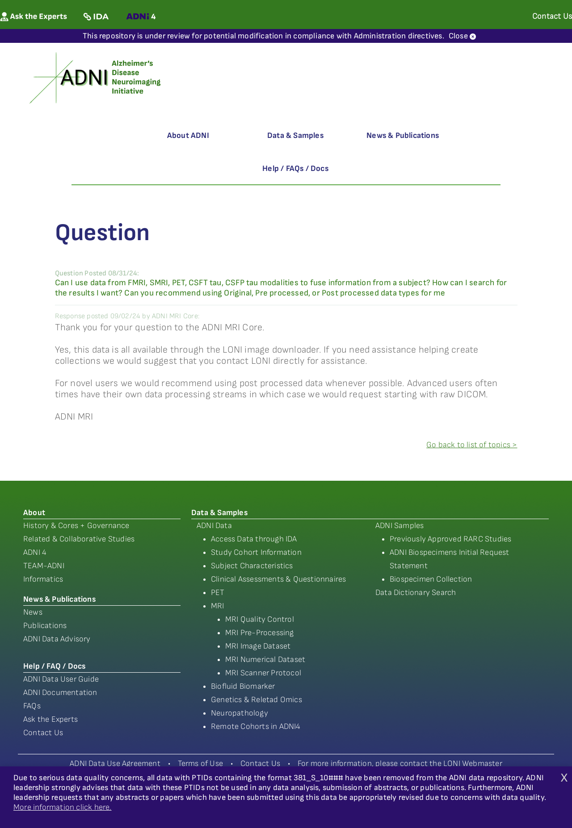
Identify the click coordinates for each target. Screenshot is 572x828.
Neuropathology (239, 713)
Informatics (43, 579)
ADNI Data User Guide (61, 679)
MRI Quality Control (259, 619)
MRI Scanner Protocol (263, 673)
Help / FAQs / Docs (295, 168)
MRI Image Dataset (257, 646)
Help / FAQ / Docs (54, 666)
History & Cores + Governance (76, 525)
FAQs (32, 706)
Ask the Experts (50, 719)
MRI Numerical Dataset (265, 659)
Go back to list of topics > (471, 444)
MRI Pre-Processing (259, 632)
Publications (45, 625)
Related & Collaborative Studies (79, 539)
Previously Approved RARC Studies (450, 539)
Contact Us (43, 732)
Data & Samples (295, 135)
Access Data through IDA (254, 539)
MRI (217, 606)
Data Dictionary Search (415, 592)
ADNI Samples (399, 525)
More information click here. (62, 807)
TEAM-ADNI (43, 565)
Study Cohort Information (256, 552)
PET (218, 592)
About (34, 512)
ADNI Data (214, 525)
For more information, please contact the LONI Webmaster (400, 763)
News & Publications (402, 135)
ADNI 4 (34, 552)
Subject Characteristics (252, 565)
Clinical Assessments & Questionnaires (278, 579)
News (32, 612)
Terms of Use (200, 763)
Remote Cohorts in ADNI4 (256, 726)
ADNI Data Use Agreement (115, 763)
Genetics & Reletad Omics (256, 699)
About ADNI (188, 135)
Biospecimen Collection (431, 579)
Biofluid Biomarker (243, 686)
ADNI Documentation (60, 692)
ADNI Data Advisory (57, 639)
